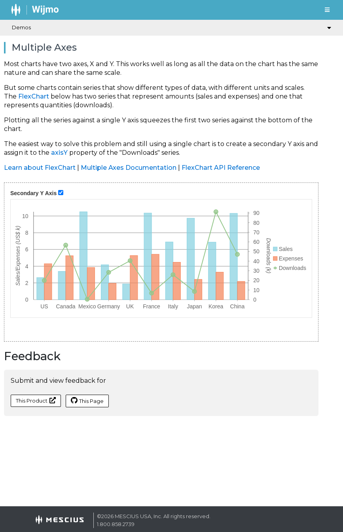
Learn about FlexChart (40, 167)
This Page (87, 400)
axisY (59, 152)
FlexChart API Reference (221, 167)
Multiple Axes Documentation (128, 167)
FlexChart (33, 96)
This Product (36, 400)
